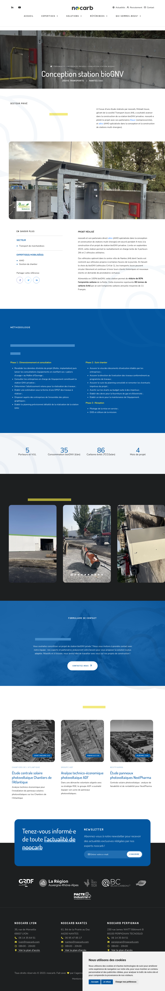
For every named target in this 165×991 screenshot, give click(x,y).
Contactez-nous (82, 665)
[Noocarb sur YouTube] (19, 7)
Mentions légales (80, 978)
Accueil (28, 16)
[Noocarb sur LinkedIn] (12, 7)
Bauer (133, 120)
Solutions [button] (73, 16)
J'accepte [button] (95, 982)
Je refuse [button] (107, 982)
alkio (101, 123)
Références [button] (98, 16)
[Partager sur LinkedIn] (36, 280)
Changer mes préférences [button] (125, 982)
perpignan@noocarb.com (125, 942)
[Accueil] (51, 66)
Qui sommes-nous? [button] (127, 16)
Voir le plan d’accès (27, 950)
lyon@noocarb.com (29, 942)
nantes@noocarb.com (77, 942)
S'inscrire (134, 854)
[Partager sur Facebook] (20, 280)
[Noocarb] (82, 7)
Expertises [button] (49, 16)
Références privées (77, 66)
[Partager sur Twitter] (28, 280)
